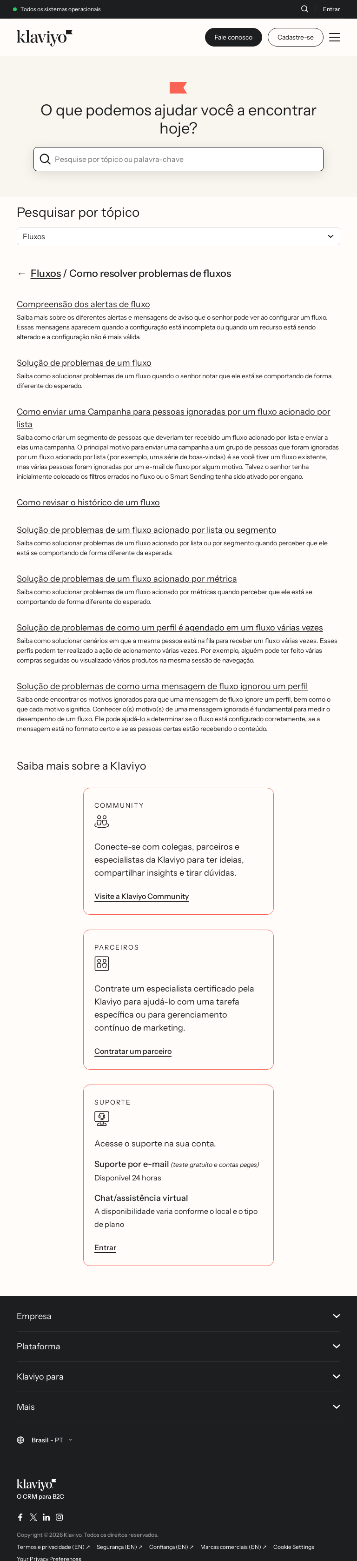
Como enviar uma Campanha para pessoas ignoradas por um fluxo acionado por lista (174, 418)
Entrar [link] (105, 1247)
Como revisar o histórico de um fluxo (88, 502)
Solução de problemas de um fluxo (84, 363)
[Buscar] (304, 9)
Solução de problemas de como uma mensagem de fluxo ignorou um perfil (162, 686)
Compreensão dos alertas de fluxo (83, 304)
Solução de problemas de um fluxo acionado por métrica (127, 579)
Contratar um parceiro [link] (133, 1051)
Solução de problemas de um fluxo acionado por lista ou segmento (147, 530)
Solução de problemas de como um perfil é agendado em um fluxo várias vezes (170, 628)
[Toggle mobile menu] (334, 37)
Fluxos (46, 273)
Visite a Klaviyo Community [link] (141, 896)
